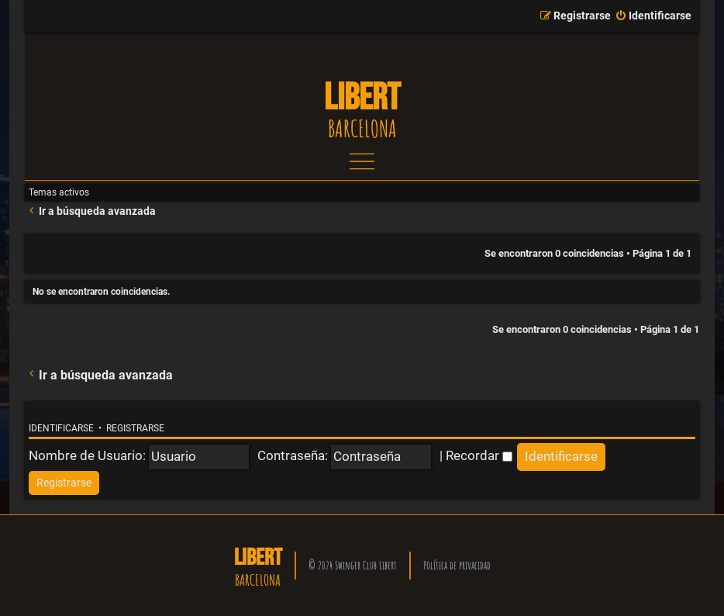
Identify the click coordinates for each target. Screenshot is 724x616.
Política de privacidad (457, 565)
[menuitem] (653, 16)
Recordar (479, 455)
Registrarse (135, 428)
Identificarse (61, 428)
